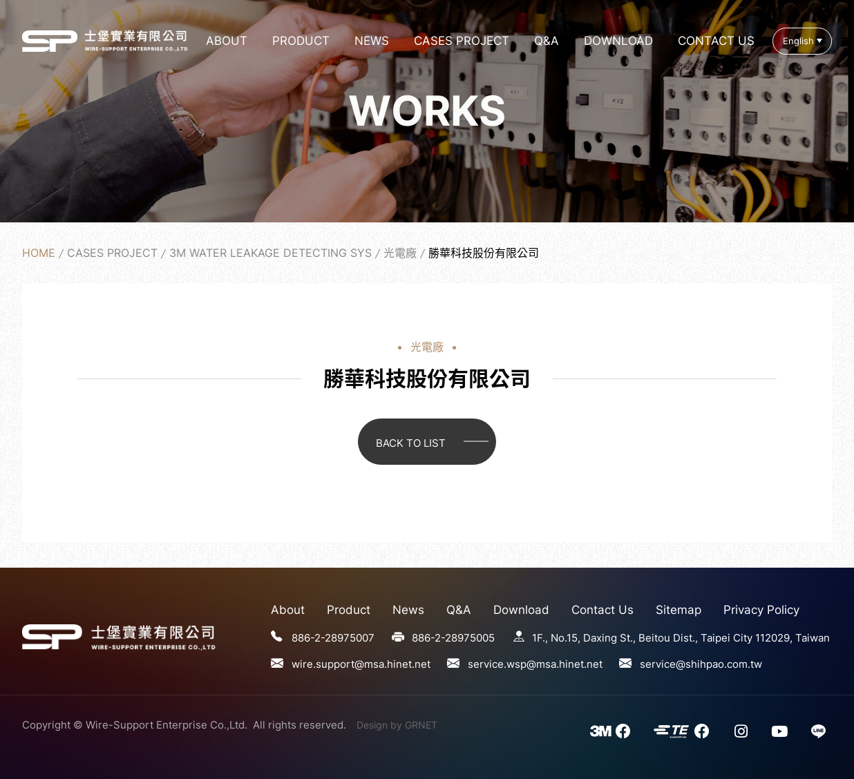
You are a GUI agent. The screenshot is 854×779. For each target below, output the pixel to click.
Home (38, 253)
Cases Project (461, 41)
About (226, 41)
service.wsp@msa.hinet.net (535, 664)
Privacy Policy (761, 610)
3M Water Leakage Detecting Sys (270, 253)
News (371, 41)
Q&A (546, 41)
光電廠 (400, 253)
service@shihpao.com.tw (701, 664)
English (798, 41)
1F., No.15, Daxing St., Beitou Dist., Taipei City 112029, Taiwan (681, 637)
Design (372, 725)
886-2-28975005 (453, 637)
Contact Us (716, 41)
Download (618, 41)
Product (301, 41)
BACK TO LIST (411, 443)
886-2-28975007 (333, 637)
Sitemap (678, 610)
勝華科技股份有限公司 (49, 41)
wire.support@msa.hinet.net (361, 664)
